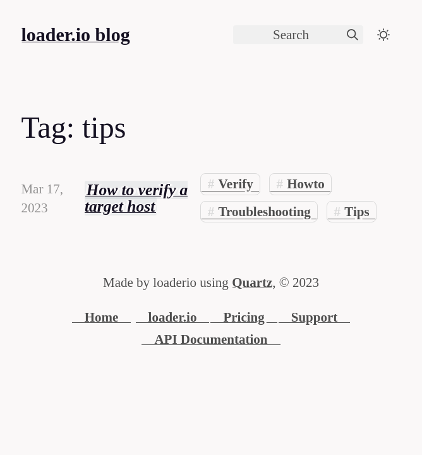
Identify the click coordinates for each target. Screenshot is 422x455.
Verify (236, 183)
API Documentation (210, 339)
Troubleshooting (265, 211)
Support (314, 317)
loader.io (172, 317)
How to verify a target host (136, 198)
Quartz (252, 282)
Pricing (243, 317)
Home (102, 317)
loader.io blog (75, 34)
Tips (356, 211)
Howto (306, 183)
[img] (352, 34)
